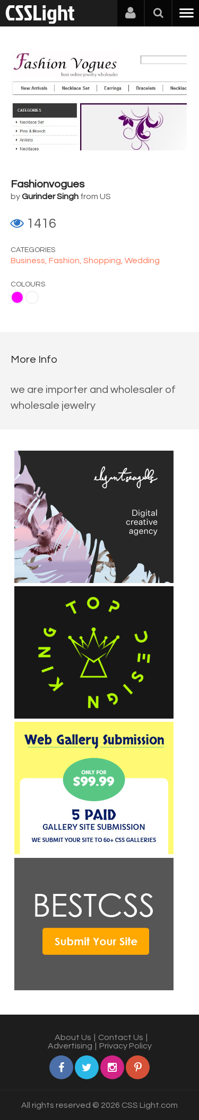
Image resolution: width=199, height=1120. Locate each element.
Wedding (142, 260)
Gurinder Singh (50, 196)
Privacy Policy (125, 1046)
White (32, 297)
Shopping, (104, 260)
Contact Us (120, 1037)
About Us (73, 1037)
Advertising (70, 1046)
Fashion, (66, 260)
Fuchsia (17, 297)
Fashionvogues (47, 184)
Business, (30, 260)
